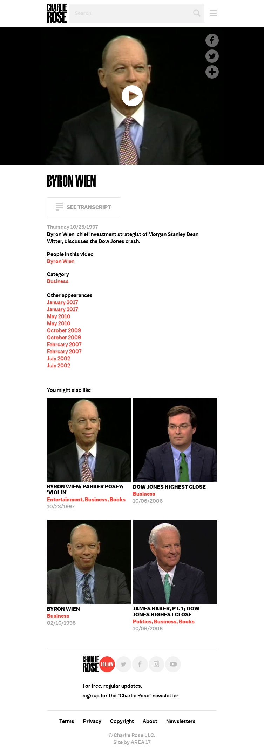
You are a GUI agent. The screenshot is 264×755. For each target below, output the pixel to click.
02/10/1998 (63, 616)
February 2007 (64, 344)
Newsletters (181, 721)
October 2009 (64, 330)
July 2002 (58, 358)
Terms (66, 721)
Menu (210, 13)
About (150, 721)
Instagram (156, 664)
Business (58, 281)
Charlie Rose (57, 13)
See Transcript (89, 207)
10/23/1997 (89, 496)
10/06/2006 (169, 494)
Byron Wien (60, 261)
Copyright (122, 721)
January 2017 (62, 302)
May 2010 (58, 316)
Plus (212, 72)
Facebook (212, 40)
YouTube (173, 664)
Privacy (92, 721)
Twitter (212, 56)
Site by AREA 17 (131, 742)
